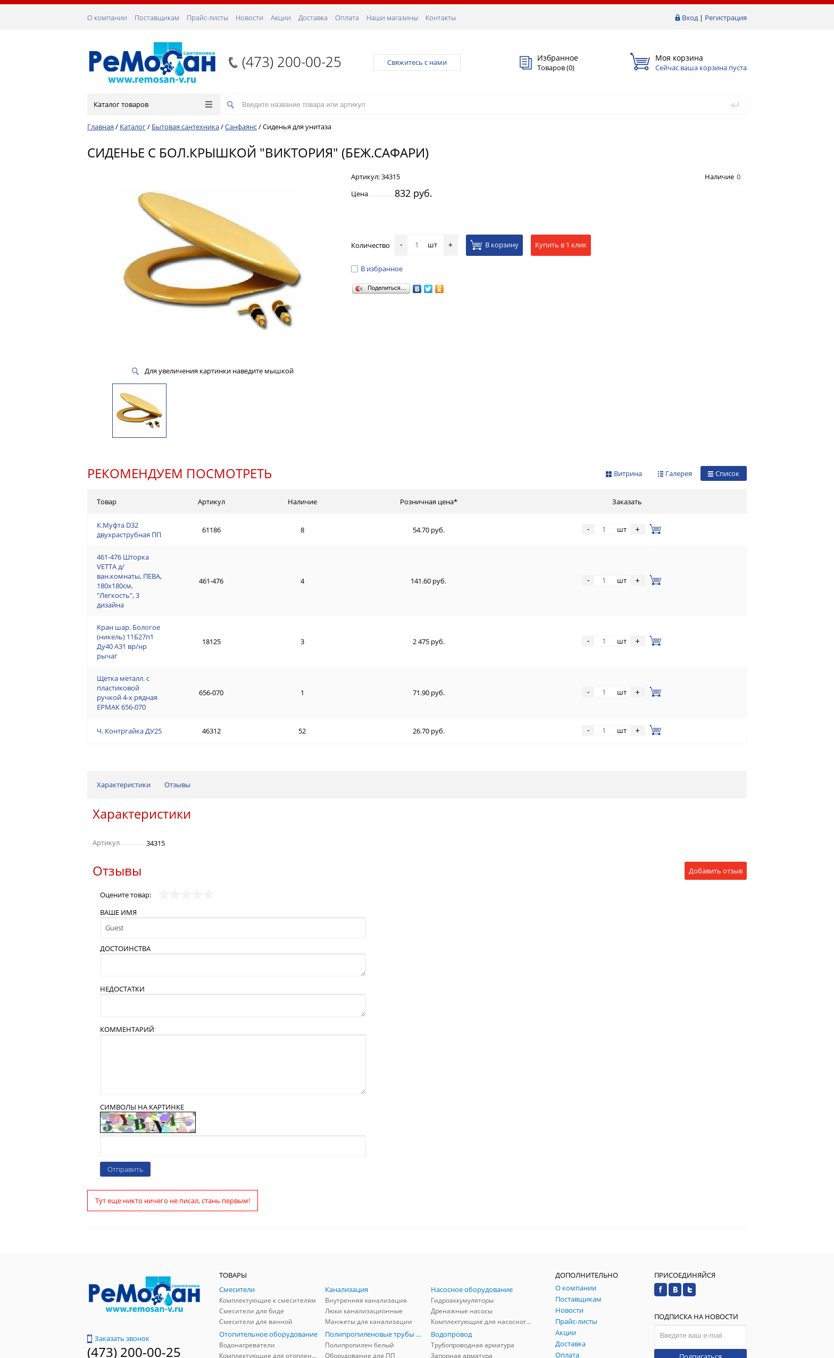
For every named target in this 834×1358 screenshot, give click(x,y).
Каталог (133, 126)
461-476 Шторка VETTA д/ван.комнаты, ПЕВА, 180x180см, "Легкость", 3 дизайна (225, 552)
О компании (107, 17)
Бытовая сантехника (185, 126)
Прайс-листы (207, 17)
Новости (249, 17)
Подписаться (700, 1254)
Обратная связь (118, 1276)
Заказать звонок (118, 1236)
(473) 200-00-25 (291, 61)
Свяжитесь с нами (417, 62)
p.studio (735, 1349)
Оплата (347, 17)
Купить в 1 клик (561, 244)
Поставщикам (157, 17)
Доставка (313, 17)
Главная (100, 126)
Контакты (441, 17)
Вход (690, 17)
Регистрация (726, 17)
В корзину (494, 244)
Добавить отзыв (716, 768)
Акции (281, 17)
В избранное (377, 268)
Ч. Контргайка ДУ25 (129, 629)
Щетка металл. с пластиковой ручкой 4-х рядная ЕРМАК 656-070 (201, 603)
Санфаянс (241, 126)
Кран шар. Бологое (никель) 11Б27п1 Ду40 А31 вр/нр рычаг (195, 577)
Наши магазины (392, 17)
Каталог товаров (153, 104)
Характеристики (124, 682)
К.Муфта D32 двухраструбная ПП (150, 526)
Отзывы (177, 682)
